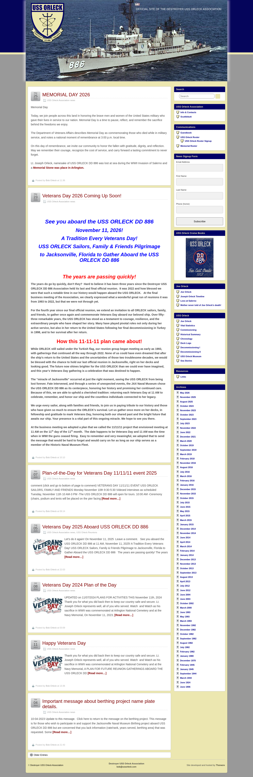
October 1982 (187, 634)
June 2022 (185, 432)
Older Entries (39, 754)
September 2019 (188, 450)
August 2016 (186, 467)
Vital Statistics (187, 325)
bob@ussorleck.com (126, 767)
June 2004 (185, 594)
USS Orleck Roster (189, 137)
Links (183, 377)
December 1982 (188, 629)
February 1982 (187, 651)
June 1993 (185, 612)
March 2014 (186, 546)
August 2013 (186, 577)
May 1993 (185, 616)
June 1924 (185, 682)
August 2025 (186, 401)
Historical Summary (190, 334)
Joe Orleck (185, 292)
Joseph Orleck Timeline (192, 296)
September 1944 (188, 673)
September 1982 (188, 638)
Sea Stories (186, 361)
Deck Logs (185, 343)
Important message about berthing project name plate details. (98, 703)
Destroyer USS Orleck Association (46, 765)
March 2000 (186, 608)
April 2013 (185, 581)
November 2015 (188, 493)
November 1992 (188, 625)
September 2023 (188, 419)
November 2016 (188, 463)
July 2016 (185, 472)
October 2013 (187, 568)
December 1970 (188, 660)
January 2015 (187, 524)
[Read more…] (111, 498)
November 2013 (188, 564)
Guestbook (186, 133)
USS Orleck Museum (190, 356)
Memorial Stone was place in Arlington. (58, 167)
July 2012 (185, 586)
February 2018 (187, 458)
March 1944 (186, 678)
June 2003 (185, 599)
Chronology (186, 339)
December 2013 (188, 559)
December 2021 (188, 436)
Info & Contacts (188, 112)
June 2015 (185, 507)
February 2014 (187, 551)
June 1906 (185, 687)
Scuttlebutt (186, 116)
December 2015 (188, 489)
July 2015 (185, 502)
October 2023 (187, 415)
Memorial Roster (188, 146)
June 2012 (185, 590)
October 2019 (187, 445)
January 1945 (187, 669)
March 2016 (186, 476)
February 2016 (187, 480)
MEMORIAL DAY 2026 (66, 94)
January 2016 (187, 485)
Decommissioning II (190, 352)
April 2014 (185, 542)
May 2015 (185, 511)
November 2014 (188, 533)
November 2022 (188, 428)
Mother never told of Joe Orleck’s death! (200, 305)
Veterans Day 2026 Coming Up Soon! (81, 195)
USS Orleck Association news (61, 100)
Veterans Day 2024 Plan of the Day (79, 585)
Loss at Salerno (188, 301)
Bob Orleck (51, 180)
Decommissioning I (190, 347)
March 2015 (186, 520)
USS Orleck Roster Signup (198, 141)
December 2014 (188, 529)
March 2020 (186, 441)
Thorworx (220, 765)
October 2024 (187, 406)
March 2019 (186, 454)
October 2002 (187, 603)
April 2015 (185, 515)
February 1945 (187, 665)
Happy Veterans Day (64, 643)
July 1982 (185, 647)
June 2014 (185, 537)
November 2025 (188, 397)
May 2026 (185, 393)
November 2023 (188, 410)
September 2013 (188, 573)
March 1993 (186, 621)
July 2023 (185, 423)
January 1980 (187, 656)
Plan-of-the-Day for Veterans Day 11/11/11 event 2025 (99, 473)
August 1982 (186, 643)
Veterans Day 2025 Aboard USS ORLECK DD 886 (95, 526)
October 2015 (187, 498)
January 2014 (187, 555)
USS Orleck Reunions (86, 532)
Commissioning (188, 330)
